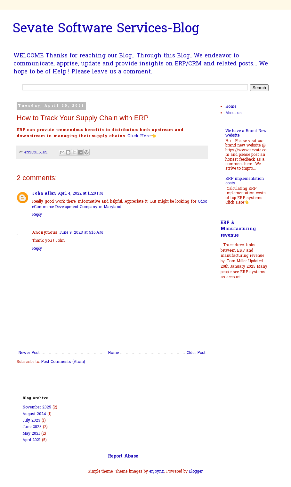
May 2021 (31, 434)
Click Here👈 (141, 136)
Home (113, 353)
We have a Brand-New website (246, 133)
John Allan (44, 194)
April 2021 (31, 440)
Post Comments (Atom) (63, 362)
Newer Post (29, 353)
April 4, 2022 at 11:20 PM (80, 194)
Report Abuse (123, 456)
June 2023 (32, 427)
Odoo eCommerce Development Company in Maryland (119, 204)
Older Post (196, 353)
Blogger (196, 471)
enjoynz (156, 471)
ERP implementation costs (244, 181)
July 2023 (31, 421)
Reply (37, 215)
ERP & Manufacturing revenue (238, 229)
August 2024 (34, 414)
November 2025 (36, 407)
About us (233, 113)
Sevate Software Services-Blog (106, 29)
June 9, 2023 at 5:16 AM (81, 233)
